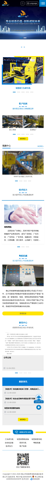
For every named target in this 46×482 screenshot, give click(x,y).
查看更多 (23, 313)
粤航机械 (36, 443)
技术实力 (9, 446)
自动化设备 (9, 443)
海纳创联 (36, 479)
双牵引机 (23, 443)
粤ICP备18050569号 (24, 477)
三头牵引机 (9, 439)
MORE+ (23, 139)
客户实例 (23, 446)
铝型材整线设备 (23, 439)
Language (33, 3)
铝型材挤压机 (37, 439)
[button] (21, 37)
